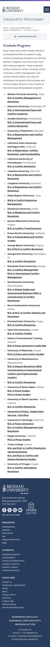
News (4, 591)
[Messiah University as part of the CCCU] (31, 508)
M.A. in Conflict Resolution (21, 166)
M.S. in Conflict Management (22, 269)
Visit (4, 536)
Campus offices (9, 594)
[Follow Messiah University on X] (9, 510)
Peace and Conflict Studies (21, 28)
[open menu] (47, 9)
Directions (6, 598)
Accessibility (25, 629)
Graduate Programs (31, 30)
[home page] (26, 9)
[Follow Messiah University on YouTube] (20, 510)
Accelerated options (11, 570)
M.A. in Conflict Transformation (24, 228)
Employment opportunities (13, 585)
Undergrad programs (11, 554)
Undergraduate (8, 526)
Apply (4, 542)
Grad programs (8, 557)
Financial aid (7, 533)
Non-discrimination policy (13, 607)
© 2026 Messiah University (25, 639)
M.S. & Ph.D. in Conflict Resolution (25, 249)
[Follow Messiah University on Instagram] (15, 510)
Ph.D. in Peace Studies (19, 394)
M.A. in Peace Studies (18, 390)
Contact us (7, 582)
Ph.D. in (11, 273)
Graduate (6, 530)
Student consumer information (25, 636)
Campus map (8, 601)
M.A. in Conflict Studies (19, 333)
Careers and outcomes (12, 30)
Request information (11, 539)
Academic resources (11, 564)
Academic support (10, 567)
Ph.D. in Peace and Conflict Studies (25, 354)
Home (5, 28)
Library (5, 588)
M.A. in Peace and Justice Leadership (26, 345)
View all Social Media (11, 515)
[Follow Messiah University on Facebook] (4, 510)
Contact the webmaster (25, 633)
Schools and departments (13, 560)
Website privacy (9, 604)
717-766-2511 (9, 504)
